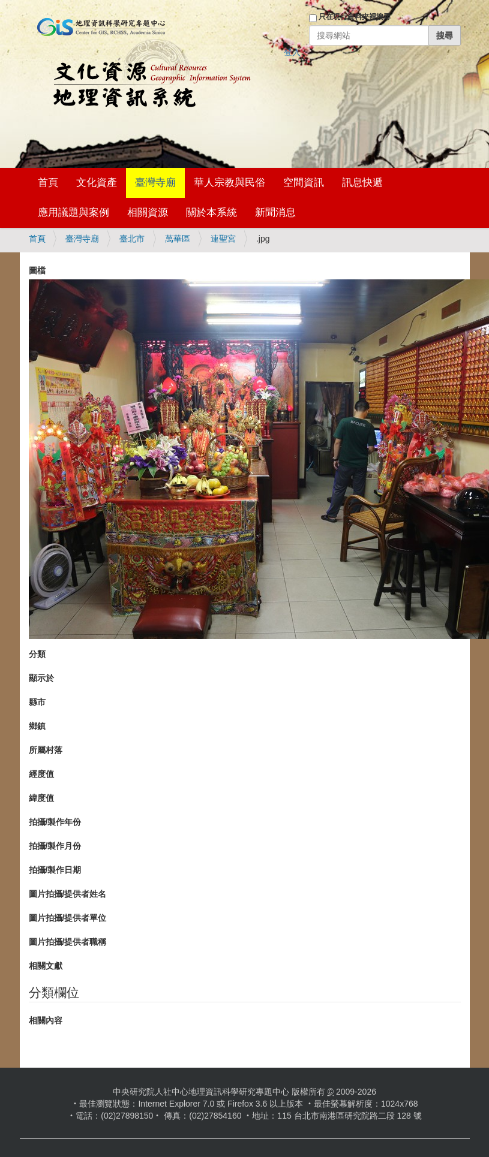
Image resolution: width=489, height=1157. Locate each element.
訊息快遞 (362, 182)
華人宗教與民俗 (229, 182)
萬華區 (177, 238)
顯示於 (41, 678)
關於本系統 (211, 212)
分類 (37, 654)
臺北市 (132, 238)
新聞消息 (275, 212)
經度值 (41, 774)
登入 (292, 52)
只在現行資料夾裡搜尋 (355, 17)
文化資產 (96, 182)
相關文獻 (45, 966)
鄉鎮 (37, 726)
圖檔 (37, 270)
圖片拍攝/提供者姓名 (68, 894)
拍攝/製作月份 (55, 846)
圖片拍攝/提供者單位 (68, 918)
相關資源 (147, 212)
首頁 (48, 182)
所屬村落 (45, 750)
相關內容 (45, 1020)
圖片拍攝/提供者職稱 (68, 942)
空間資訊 (303, 182)
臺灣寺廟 (155, 182)
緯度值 (41, 798)
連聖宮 (223, 238)
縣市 (37, 702)
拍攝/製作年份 (55, 822)
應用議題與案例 (73, 212)
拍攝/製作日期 (55, 870)
